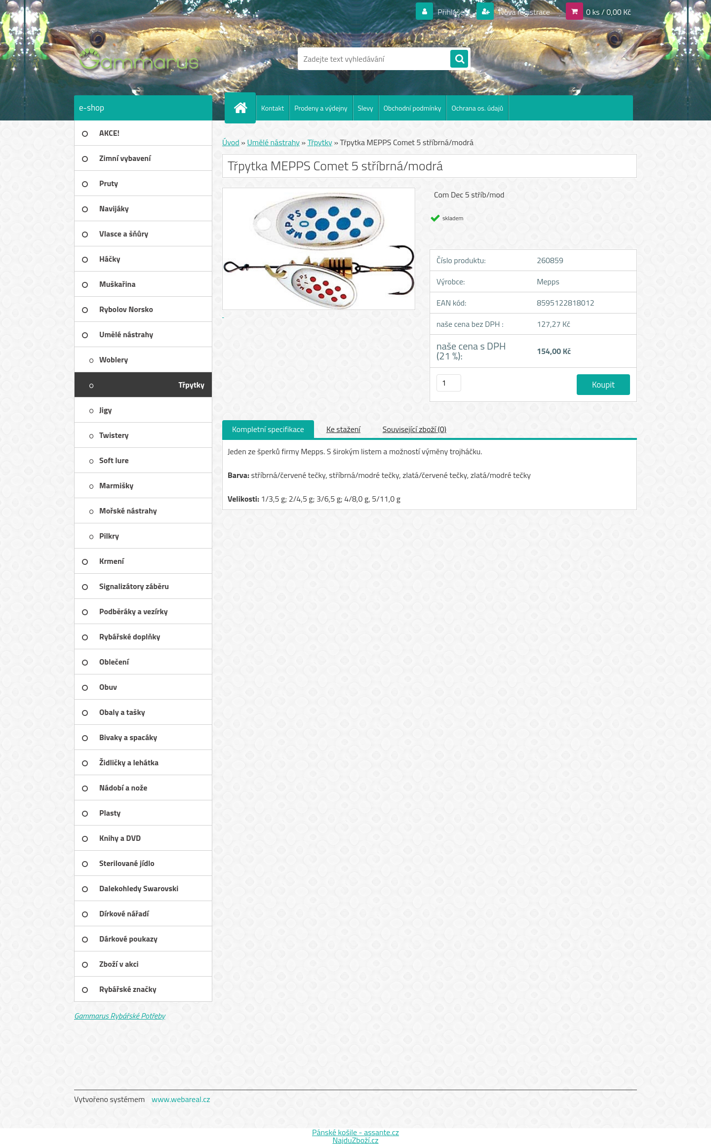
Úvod (230, 142)
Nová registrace (523, 12)
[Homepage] (244, 107)
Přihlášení (454, 12)
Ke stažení (343, 429)
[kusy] (448, 383)
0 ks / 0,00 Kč (608, 12)
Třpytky (320, 142)
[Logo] (142, 58)
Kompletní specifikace (268, 429)
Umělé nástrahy (273, 142)
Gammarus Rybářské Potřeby (119, 1016)
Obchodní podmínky (412, 108)
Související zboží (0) (414, 429)
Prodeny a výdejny (320, 108)
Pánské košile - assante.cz (355, 1132)
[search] (459, 59)
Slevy (365, 108)
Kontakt (272, 108)
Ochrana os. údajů (477, 108)
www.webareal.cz (181, 1099)
